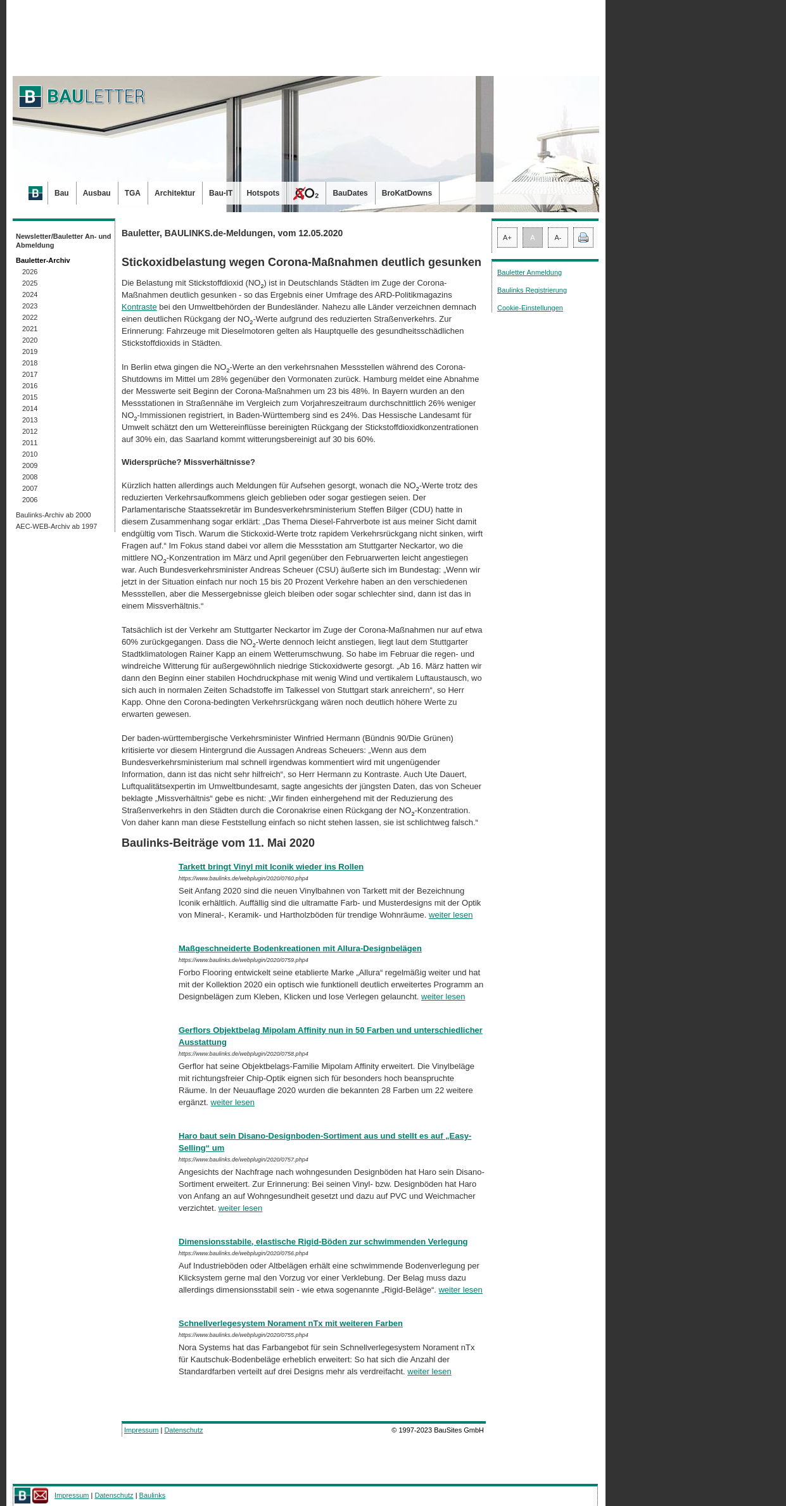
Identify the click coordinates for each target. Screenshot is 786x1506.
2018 (29, 363)
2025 (29, 283)
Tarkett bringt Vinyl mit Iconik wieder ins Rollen (271, 866)
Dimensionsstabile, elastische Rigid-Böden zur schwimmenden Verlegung (323, 1241)
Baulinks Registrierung (532, 290)
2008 (29, 477)
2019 (29, 351)
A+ (507, 237)
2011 (29, 442)
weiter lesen (450, 915)
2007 (29, 488)
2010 (29, 454)
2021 (29, 328)
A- (558, 237)
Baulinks (152, 1495)
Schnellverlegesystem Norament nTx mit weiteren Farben (291, 1323)
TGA (133, 193)
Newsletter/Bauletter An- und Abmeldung (63, 240)
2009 (29, 465)
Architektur (175, 193)
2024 (29, 294)
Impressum (141, 1430)
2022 (29, 317)
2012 (29, 431)
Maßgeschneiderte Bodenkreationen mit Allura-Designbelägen (300, 948)
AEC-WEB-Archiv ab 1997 (56, 526)
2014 (29, 408)
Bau (61, 193)
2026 (29, 271)
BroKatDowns (407, 193)
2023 (29, 306)
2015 (29, 397)
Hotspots (262, 193)
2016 (29, 385)
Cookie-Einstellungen (530, 308)
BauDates (350, 193)
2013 (29, 420)
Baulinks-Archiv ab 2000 (53, 515)
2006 (29, 499)
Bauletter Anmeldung (529, 272)
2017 (29, 374)
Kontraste (139, 307)
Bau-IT (220, 193)
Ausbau (97, 193)
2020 (29, 340)
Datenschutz (183, 1430)
